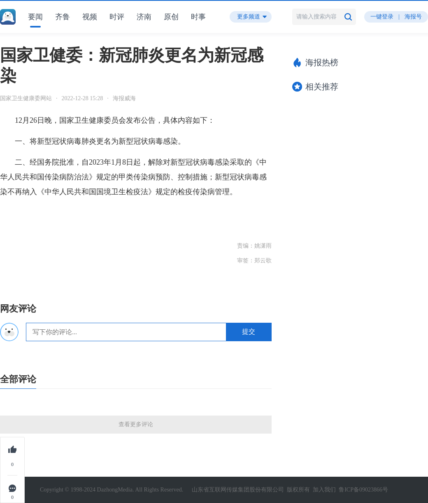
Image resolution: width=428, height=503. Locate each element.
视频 (89, 17)
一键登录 (381, 17)
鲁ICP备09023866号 (363, 490)
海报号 (413, 17)
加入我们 (324, 490)
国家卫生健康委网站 (26, 98)
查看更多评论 (136, 424)
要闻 (35, 17)
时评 (116, 17)
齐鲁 (62, 17)
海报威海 (124, 98)
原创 (171, 17)
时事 (198, 17)
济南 (144, 17)
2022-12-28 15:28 (82, 98)
